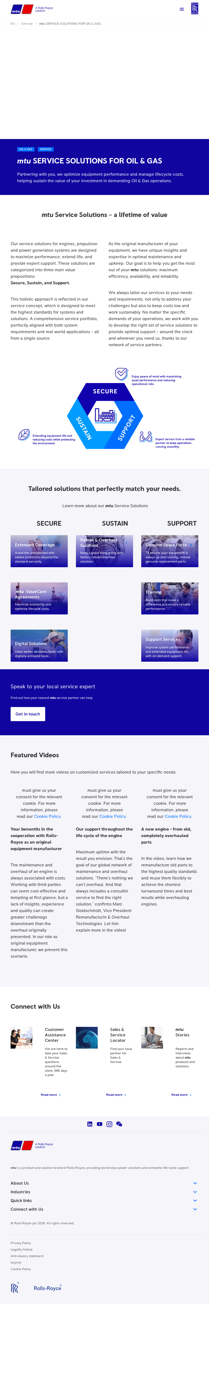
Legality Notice (22, 1249)
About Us (104, 1183)
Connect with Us (104, 1209)
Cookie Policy (47, 816)
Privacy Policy (21, 1243)
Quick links (104, 1200)
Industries (104, 1192)
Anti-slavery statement (27, 1256)
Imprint (16, 1262)
